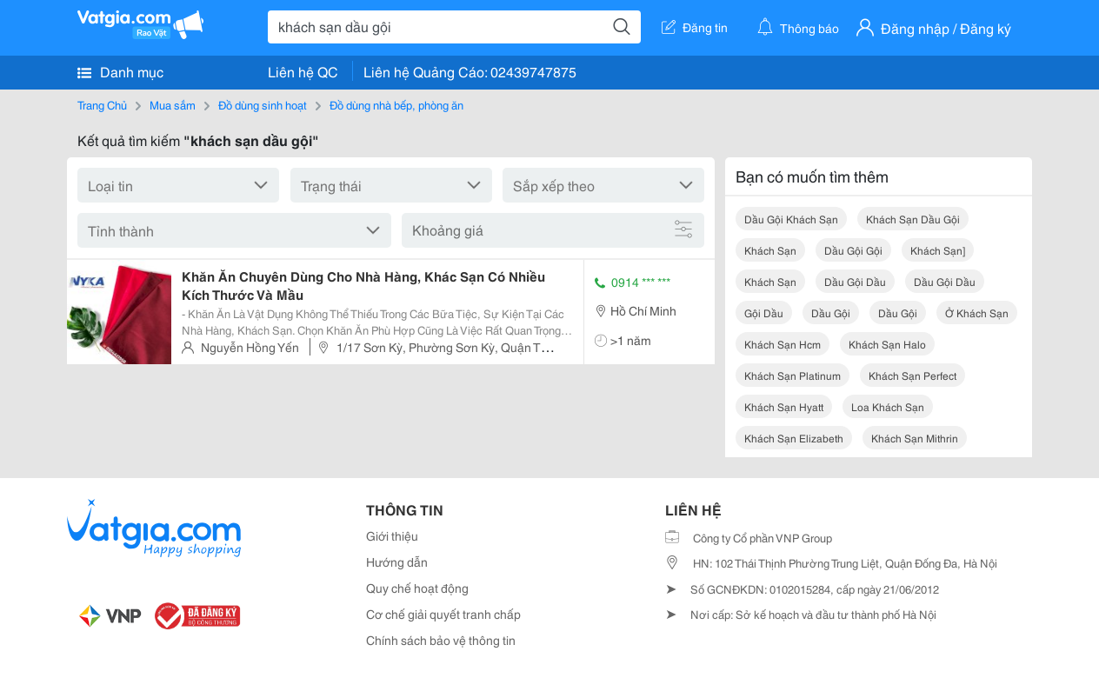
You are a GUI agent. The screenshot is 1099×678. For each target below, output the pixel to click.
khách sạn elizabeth (793, 437)
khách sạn (770, 250)
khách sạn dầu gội (913, 218)
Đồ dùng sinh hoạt (262, 104)
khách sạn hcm (782, 343)
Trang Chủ (102, 104)
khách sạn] (937, 250)
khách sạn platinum (792, 375)
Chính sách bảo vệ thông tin (441, 639)
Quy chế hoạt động (417, 587)
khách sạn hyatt (783, 406)
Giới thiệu (392, 535)
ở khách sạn (977, 312)
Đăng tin (695, 27)
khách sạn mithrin (914, 437)
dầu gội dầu (855, 281)
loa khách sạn (887, 406)
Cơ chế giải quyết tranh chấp (443, 613)
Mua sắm (173, 104)
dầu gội (830, 312)
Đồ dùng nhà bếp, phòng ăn (396, 104)
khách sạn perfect (912, 375)
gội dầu (763, 312)
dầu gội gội (853, 250)
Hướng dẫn (397, 561)
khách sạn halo (887, 343)
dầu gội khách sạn (791, 218)
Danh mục (120, 71)
